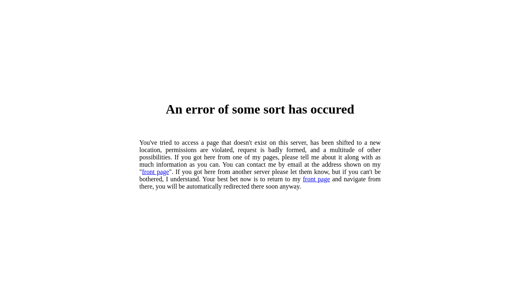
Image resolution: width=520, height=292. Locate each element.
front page (155, 171)
